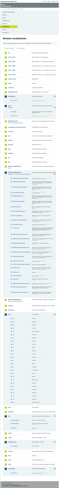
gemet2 (10, 144)
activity (15, 111)
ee (13, 341)
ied (9, 162)
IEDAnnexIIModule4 (14, 299)
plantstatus (16, 423)
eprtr (9, 106)
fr (13, 354)
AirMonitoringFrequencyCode (20, 178)
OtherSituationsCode (18, 256)
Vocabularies (5, 26)
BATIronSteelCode (18, 215)
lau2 (9, 407)
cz (13, 331)
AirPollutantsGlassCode (19, 181)
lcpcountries (16, 420)
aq (9, 53)
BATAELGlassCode (18, 196)
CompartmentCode (18, 224)
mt (13, 376)
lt (13, 367)
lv (13, 373)
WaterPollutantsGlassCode (20, 287)
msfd (9, 433)
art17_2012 (11, 70)
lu (13, 370)
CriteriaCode (16, 228)
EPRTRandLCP (13, 121)
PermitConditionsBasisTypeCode (21, 264)
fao (9, 136)
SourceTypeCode (17, 275)
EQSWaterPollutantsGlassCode (21, 247)
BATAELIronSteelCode (19, 201)
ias (9, 157)
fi (13, 350)
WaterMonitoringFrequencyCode (21, 283)
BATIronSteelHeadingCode (20, 220)
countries (15, 446)
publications (12, 442)
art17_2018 (11, 74)
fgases (10, 140)
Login (46, 1)
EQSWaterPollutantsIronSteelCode (22, 252)
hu (13, 357)
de (13, 334)
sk (13, 399)
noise (10, 437)
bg (13, 325)
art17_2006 (11, 66)
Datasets (4, 15)
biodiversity (12, 79)
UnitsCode (15, 279)
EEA (9, 1)
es (13, 347)
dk (13, 338)
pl (13, 383)
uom (9, 460)
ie (13, 360)
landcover (11, 310)
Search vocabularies (10, 48)
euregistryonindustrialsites (17, 127)
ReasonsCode (16, 267)
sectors (15, 428)
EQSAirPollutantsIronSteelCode (21, 238)
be (13, 321)
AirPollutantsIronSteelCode (20, 187)
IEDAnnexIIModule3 (14, 172)
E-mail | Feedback (6, 483)
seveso (10, 451)
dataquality (11, 96)
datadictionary (13, 92)
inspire (10, 305)
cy (13, 328)
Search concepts (21, 48)
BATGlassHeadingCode (19, 211)
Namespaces (5, 32)
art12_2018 (11, 61)
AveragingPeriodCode (18, 192)
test (9, 455)
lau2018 (10, 412)
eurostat (11, 131)
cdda (9, 83)
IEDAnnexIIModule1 (14, 166)
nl (13, 379)
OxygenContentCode (18, 261)
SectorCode (16, 272)
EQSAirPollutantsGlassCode (20, 234)
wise (9, 464)
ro (13, 389)
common (11, 87)
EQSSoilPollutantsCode (19, 243)
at (13, 318)
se (13, 392)
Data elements (6, 20)
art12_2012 (11, 57)
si (13, 396)
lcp (9, 416)
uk (13, 402)
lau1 (9, 314)
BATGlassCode (17, 206)
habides (10, 153)
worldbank (11, 468)
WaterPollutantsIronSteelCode (21, 292)
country (15, 472)
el (13, 344)
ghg (9, 149)
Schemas (4, 23)
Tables (4, 18)
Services (4, 29)
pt (13, 386)
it (13, 363)
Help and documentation (8, 12)
